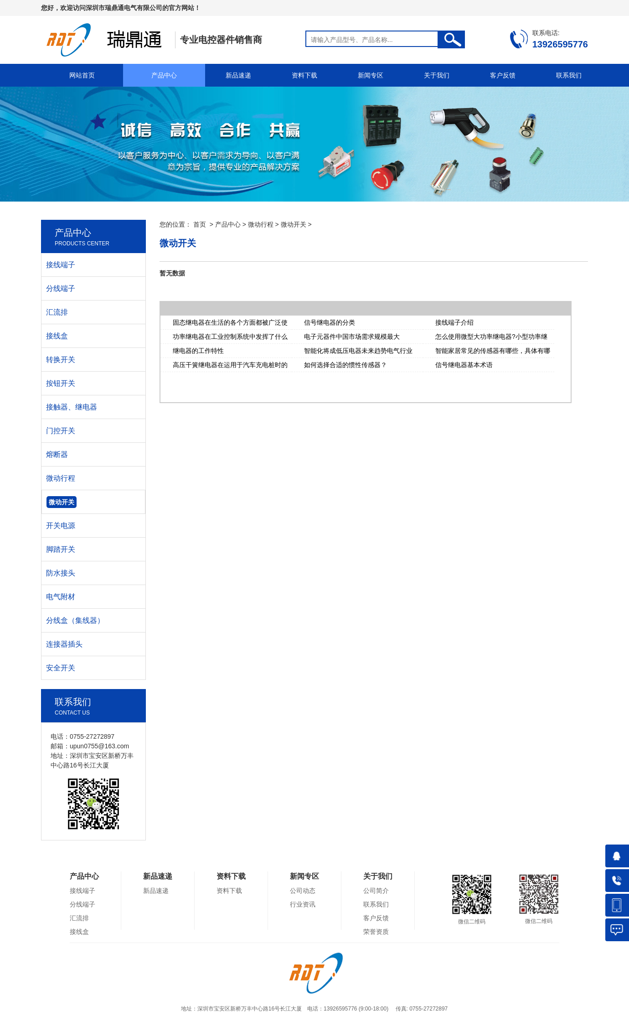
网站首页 (82, 75)
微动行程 (260, 224)
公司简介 (376, 890)
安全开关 (60, 668)
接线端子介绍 (454, 322)
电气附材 (60, 597)
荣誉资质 (376, 931)
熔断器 (57, 454)
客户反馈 (503, 75)
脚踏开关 (60, 549)
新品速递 (238, 75)
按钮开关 (60, 383)
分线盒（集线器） (75, 620)
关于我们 (436, 75)
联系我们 (569, 75)
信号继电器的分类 (329, 322)
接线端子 (60, 265)
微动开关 (293, 224)
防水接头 (60, 573)
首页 (199, 224)
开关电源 (60, 525)
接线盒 (57, 336)
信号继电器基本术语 (464, 364)
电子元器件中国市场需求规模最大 (352, 336)
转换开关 (60, 359)
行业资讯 (302, 904)
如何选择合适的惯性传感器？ (345, 364)
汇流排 (57, 312)
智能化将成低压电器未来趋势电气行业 (358, 350)
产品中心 (164, 75)
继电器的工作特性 (198, 350)
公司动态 (302, 890)
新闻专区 (370, 75)
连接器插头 (64, 644)
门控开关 (60, 431)
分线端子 (60, 288)
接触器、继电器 (71, 407)
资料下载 (304, 75)
